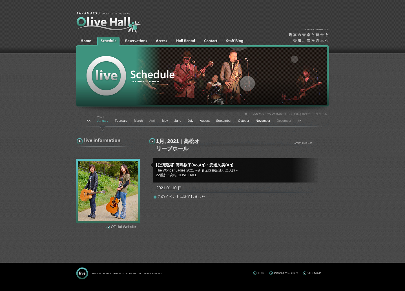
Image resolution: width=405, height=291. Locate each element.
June (177, 120)
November (263, 120)
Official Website (123, 227)
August (205, 120)
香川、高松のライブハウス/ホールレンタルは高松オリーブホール (286, 114)
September (224, 120)
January (103, 120)
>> (300, 120)
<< (89, 120)
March (138, 120)
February (121, 120)
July (190, 120)
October (243, 120)
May (165, 120)
